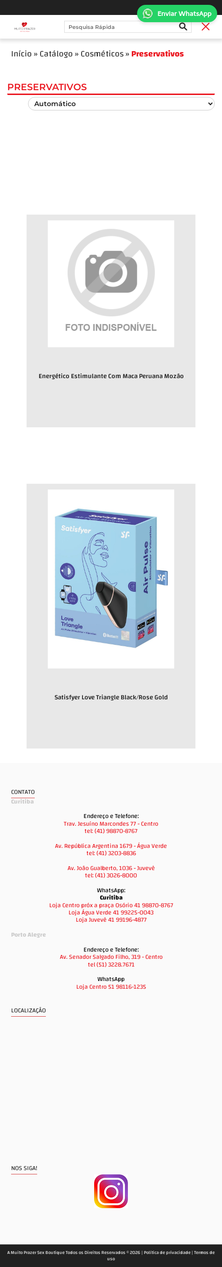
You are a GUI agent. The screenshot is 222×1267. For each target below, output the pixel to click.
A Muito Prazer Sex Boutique (36, 1252)
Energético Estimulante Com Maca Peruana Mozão (111, 376)
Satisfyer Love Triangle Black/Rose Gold (111, 697)
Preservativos (157, 54)
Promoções (63, 465)
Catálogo (56, 54)
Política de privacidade (167, 1252)
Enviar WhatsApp (177, 13)
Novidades (62, 196)
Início (21, 54)
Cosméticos (102, 54)
